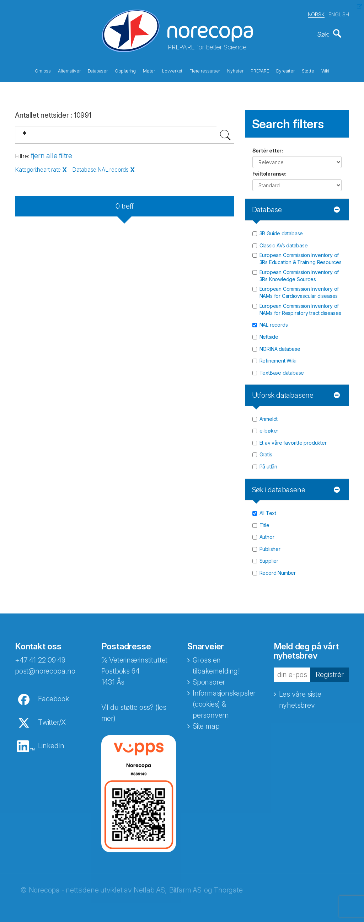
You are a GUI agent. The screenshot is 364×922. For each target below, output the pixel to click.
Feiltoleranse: (269, 171)
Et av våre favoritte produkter (293, 440)
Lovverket (172, 70)
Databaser (98, 70)
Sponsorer (209, 679)
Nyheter (235, 70)
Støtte (308, 70)
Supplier (268, 559)
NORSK (316, 14)
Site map (206, 723)
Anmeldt (268, 416)
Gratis (265, 452)
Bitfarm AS (185, 887)
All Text (267, 511)
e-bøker (269, 428)
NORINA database (279, 346)
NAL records (273, 323)
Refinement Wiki (277, 358)
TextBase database (281, 370)
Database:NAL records (100, 167)
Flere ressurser (204, 70)
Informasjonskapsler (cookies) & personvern (224, 701)
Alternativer (69, 70)
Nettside (268, 334)
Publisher (269, 546)
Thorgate (228, 887)
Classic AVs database (283, 243)
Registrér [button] (330, 672)
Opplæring (125, 70)
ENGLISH (338, 14)
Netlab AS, (150, 887)
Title (264, 523)
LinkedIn (51, 743)
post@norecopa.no (45, 668)
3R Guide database (281, 231)
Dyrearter (285, 70)
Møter (149, 70)
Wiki (325, 70)
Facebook (53, 696)
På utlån (268, 464)
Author (266, 535)
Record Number (277, 570)
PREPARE (260, 70)
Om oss (43, 70)
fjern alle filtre (51, 153)
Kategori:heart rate (38, 167)
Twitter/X (52, 719)
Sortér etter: (267, 148)
